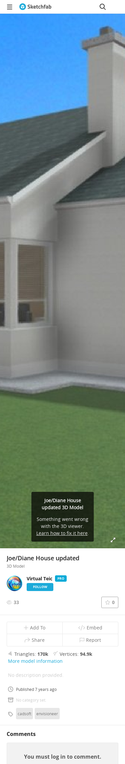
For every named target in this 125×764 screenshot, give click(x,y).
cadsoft (24, 713)
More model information (35, 661)
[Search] (103, 7)
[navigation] (10, 7)
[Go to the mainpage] (35, 6)
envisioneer (47, 713)
